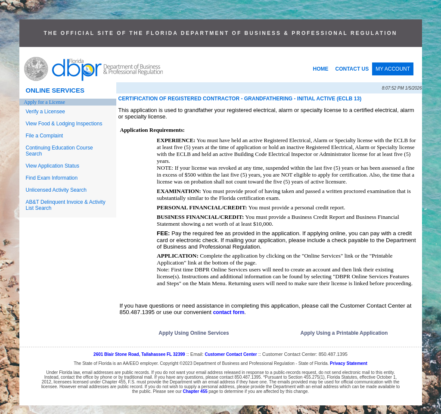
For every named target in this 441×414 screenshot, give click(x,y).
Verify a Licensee (45, 112)
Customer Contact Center (231, 354)
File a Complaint (44, 136)
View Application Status (53, 166)
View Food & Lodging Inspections (64, 124)
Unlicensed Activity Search (56, 190)
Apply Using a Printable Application (344, 333)
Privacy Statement (348, 363)
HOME (321, 69)
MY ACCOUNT (393, 69)
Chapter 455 (195, 391)
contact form (229, 312)
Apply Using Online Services (193, 333)
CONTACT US (352, 69)
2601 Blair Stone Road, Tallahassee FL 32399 (139, 354)
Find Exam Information (52, 178)
